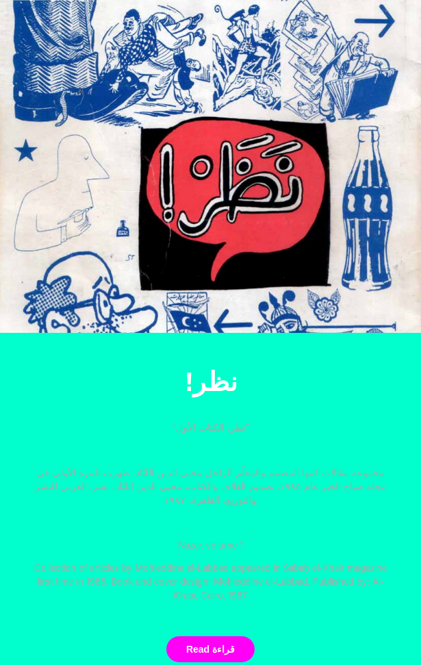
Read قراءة (210, 649)
